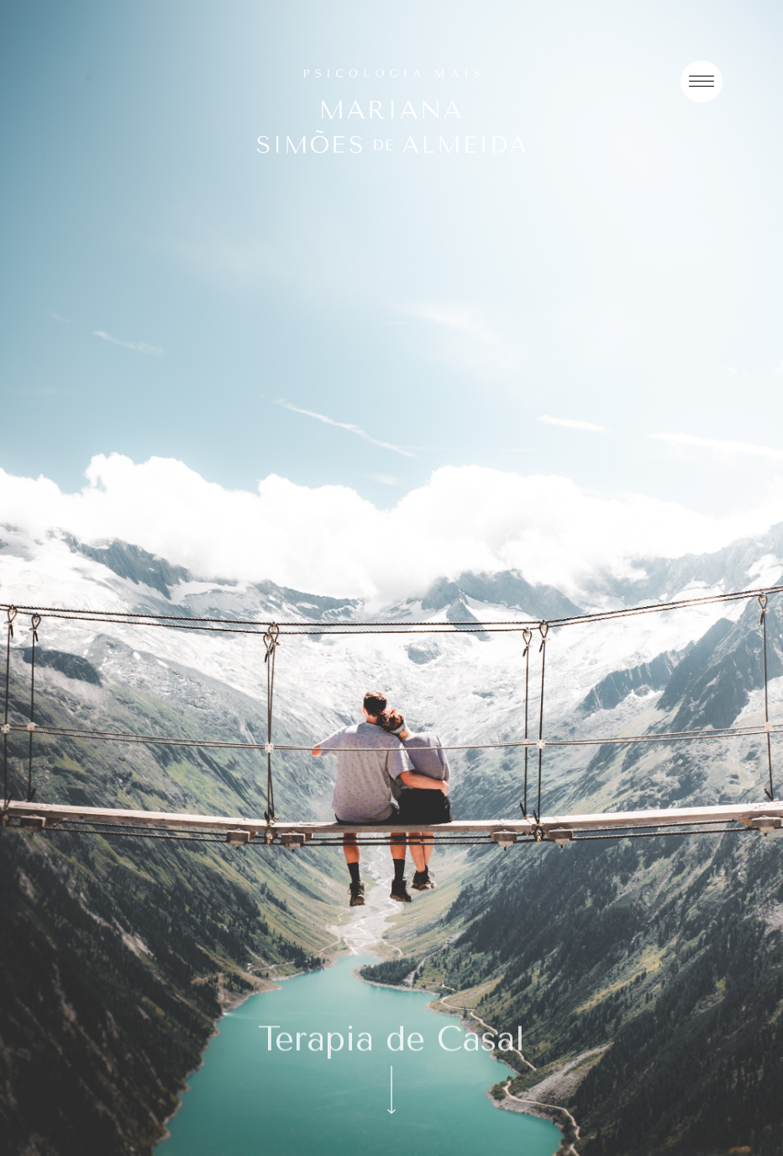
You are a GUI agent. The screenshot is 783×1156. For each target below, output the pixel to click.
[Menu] (702, 82)
